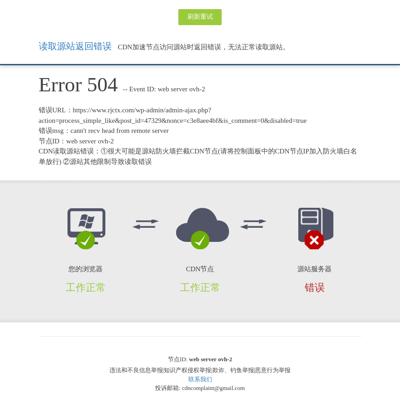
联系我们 (200, 379)
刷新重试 (200, 16)
